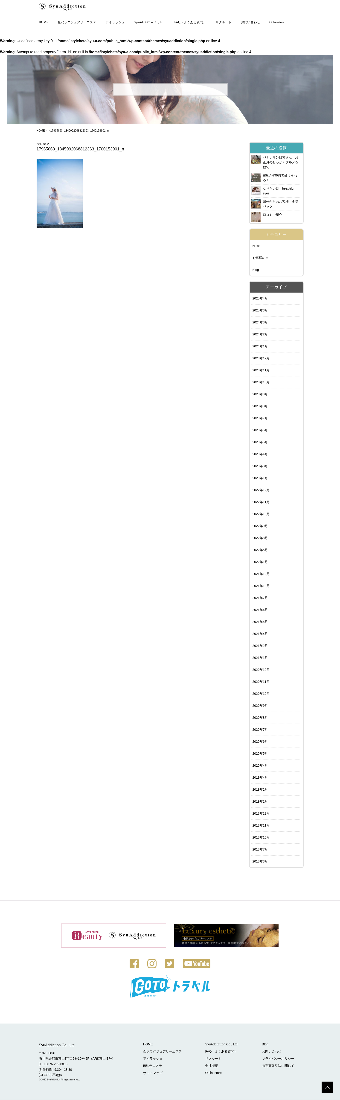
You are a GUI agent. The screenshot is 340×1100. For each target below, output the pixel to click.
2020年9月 (260, 706)
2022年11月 (261, 502)
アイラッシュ (115, 22)
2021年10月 (261, 586)
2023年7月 (260, 418)
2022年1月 (260, 562)
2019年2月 (260, 790)
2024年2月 (260, 335)
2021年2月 (260, 646)
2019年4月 (260, 778)
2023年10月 (261, 382)
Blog (256, 270)
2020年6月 (260, 742)
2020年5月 (260, 754)
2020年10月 (261, 694)
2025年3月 (260, 311)
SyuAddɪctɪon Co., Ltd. (149, 22)
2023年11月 (261, 371)
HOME (43, 22)
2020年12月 (261, 670)
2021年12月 (261, 574)
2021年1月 (260, 658)
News (257, 246)
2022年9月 (260, 526)
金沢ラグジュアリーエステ (77, 22)
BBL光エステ (153, 1066)
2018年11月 (261, 826)
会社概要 (212, 1066)
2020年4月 (260, 766)
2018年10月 (261, 838)
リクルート (223, 22)
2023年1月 (260, 478)
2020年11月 (261, 682)
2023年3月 (260, 466)
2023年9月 (260, 394)
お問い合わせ (250, 22)
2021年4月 (260, 634)
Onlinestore (276, 22)
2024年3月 (260, 323)
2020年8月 (260, 718)
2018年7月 (260, 850)
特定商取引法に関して (278, 1066)
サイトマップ (153, 1073)
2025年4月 (260, 299)
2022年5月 (260, 550)
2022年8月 (260, 538)
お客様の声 (261, 258)
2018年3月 (260, 862)
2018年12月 (261, 814)
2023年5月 (260, 442)
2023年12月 (261, 359)
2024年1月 (260, 347)
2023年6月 (260, 430)
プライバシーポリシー (278, 1059)
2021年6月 (260, 610)
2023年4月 (260, 454)
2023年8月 (260, 406)
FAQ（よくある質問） (190, 22)
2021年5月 (260, 622)
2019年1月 (260, 802)
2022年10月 (261, 514)
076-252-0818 (57, 1064)
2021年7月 (260, 598)
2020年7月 (260, 730)
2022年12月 (261, 490)
